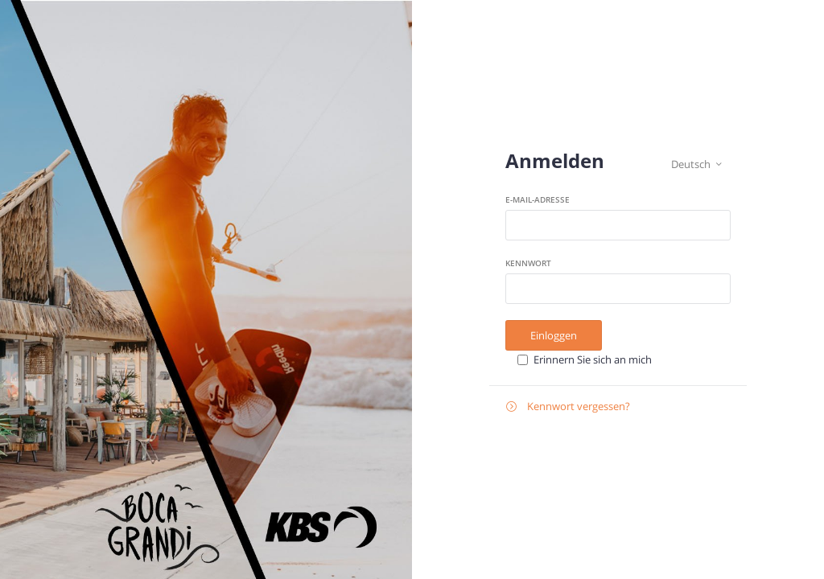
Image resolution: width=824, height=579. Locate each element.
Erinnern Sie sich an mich (593, 359)
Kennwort (528, 263)
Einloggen (553, 335)
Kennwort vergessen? (568, 406)
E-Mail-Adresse (537, 199)
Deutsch (696, 164)
